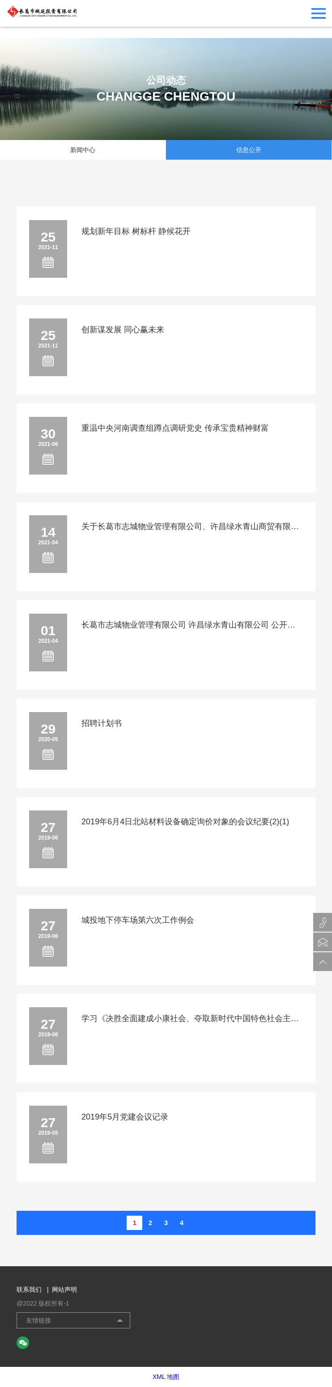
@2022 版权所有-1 (43, 1303)
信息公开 (248, 149)
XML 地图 (166, 1376)
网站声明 (64, 1289)
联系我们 (33, 1289)
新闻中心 (82, 149)
